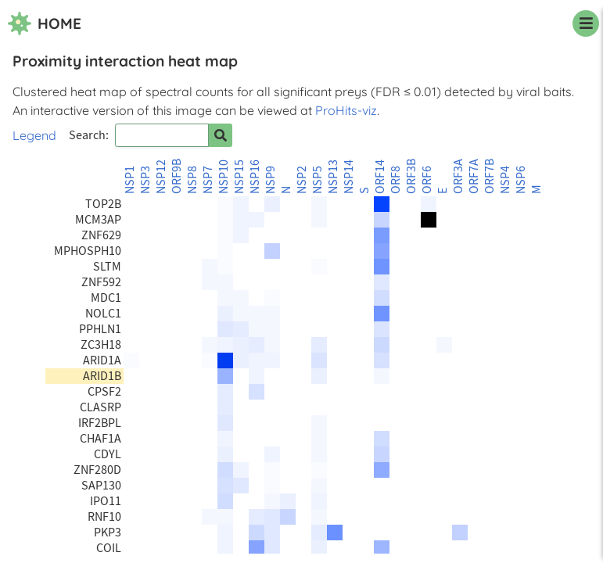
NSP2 (302, 180)
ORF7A (474, 176)
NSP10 (224, 177)
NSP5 (317, 180)
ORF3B (411, 176)
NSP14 (349, 177)
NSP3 (145, 180)
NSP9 (270, 180)
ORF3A (458, 176)
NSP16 (255, 177)
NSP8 (192, 180)
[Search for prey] (220, 135)
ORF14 (380, 177)
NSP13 (333, 177)
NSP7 (208, 180)
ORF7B (489, 176)
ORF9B (177, 176)
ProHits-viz (346, 110)
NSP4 (505, 180)
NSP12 (161, 177)
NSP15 (239, 177)
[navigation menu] (585, 23)
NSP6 (521, 180)
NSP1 (130, 180)
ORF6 (427, 180)
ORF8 (396, 180)
